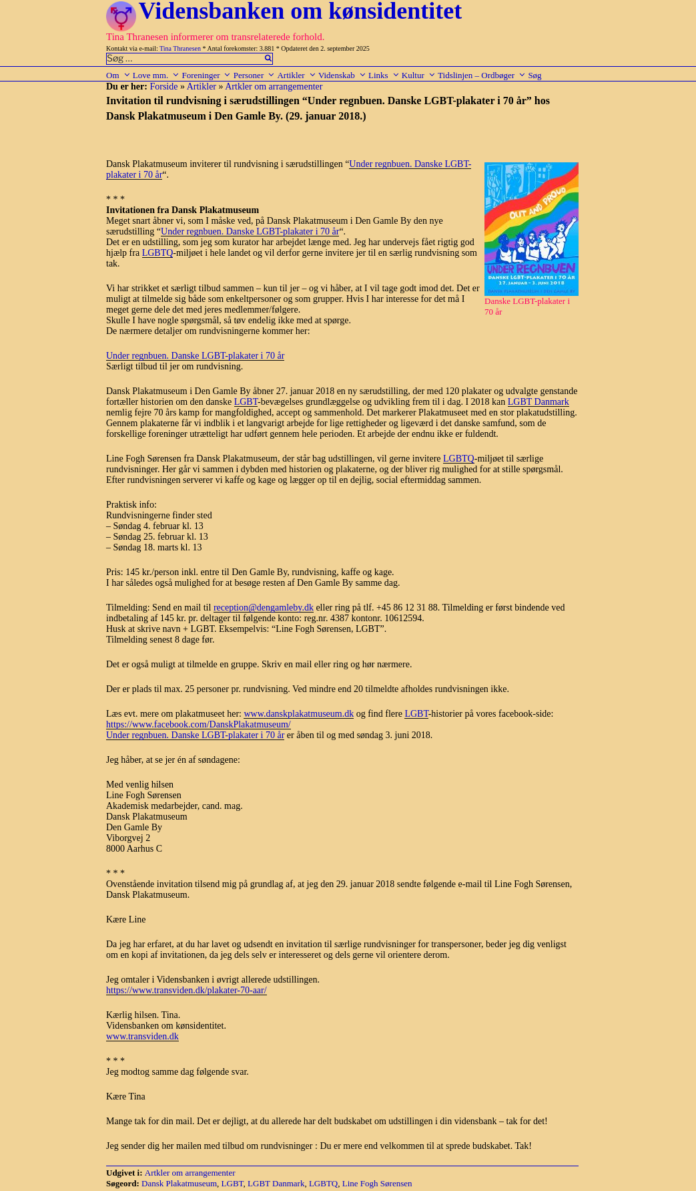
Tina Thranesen (180, 48)
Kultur (419, 75)
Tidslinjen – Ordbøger (482, 75)
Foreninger (206, 75)
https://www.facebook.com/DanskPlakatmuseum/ (198, 724)
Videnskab (342, 75)
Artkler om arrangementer (273, 86)
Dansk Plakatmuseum (179, 1183)
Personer (255, 75)
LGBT (246, 402)
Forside (163, 86)
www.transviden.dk (142, 1036)
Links (384, 75)
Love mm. (156, 75)
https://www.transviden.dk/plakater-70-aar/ (186, 990)
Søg (534, 75)
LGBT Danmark (538, 402)
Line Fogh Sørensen (377, 1183)
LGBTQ (157, 253)
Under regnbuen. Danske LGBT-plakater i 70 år (250, 231)
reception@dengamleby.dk (264, 608)
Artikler (296, 75)
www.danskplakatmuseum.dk (299, 714)
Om (118, 75)
